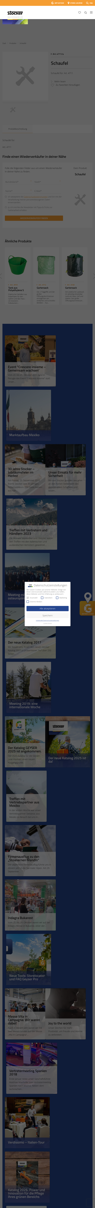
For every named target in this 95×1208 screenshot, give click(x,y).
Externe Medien (34, 601)
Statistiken (46, 598)
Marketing (61, 598)
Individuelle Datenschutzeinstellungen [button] (47, 620)
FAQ (91, 3)
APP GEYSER (59, 3)
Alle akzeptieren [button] (47, 608)
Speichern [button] (47, 615)
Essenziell (31, 598)
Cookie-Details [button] (47, 623)
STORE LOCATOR (76, 3)
